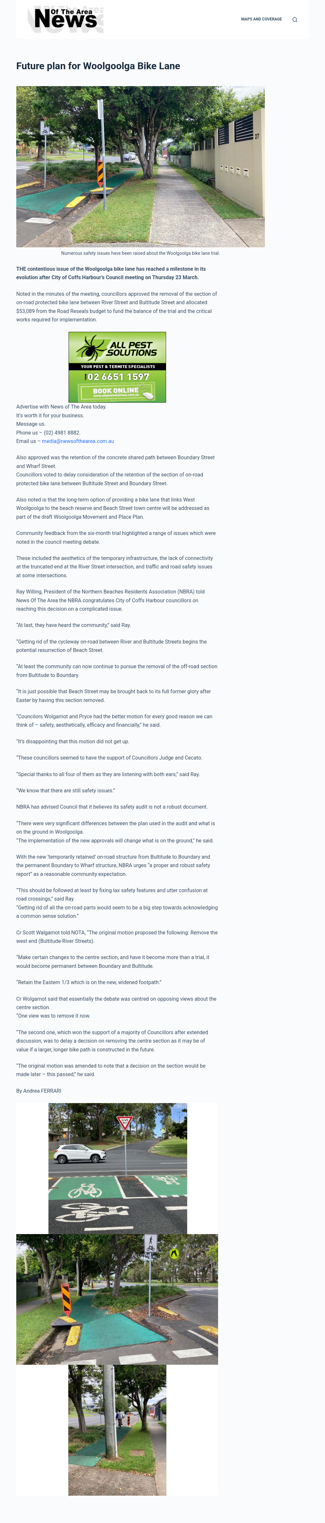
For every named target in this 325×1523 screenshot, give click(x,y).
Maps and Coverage (261, 19)
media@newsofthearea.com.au (78, 441)
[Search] (294, 19)
